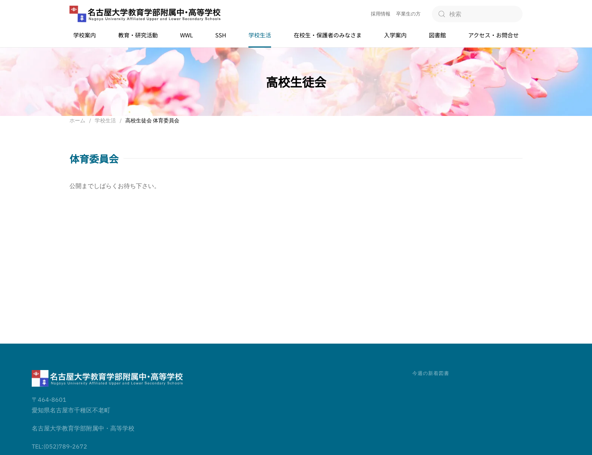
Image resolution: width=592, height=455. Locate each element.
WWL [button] (186, 35)
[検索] (477, 14)
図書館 (437, 35)
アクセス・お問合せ (493, 35)
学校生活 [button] (259, 35)
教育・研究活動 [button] (138, 35)
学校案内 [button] (84, 35)
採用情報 (380, 14)
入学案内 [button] (395, 35)
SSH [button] (220, 35)
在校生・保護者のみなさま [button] (328, 35)
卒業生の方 (408, 14)
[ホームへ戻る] (144, 14)
